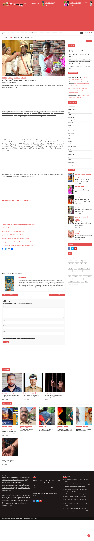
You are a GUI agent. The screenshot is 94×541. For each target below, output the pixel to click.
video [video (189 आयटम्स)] (78, 281)
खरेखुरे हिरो (71, 122)
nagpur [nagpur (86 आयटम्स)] (75, 271)
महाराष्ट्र (12, 33)
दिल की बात (71, 136)
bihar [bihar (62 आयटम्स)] (84, 258)
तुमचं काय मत (71, 133)
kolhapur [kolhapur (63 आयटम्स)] (70, 268)
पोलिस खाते (10, 77)
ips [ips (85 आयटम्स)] (79, 265)
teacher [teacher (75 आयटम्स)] (70, 281)
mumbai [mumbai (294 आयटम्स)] (88, 268)
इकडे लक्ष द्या (71, 112)
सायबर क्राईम (24, 33)
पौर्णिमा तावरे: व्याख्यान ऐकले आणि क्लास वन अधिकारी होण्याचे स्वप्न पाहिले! (18, 224)
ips (13, 273)
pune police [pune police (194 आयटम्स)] (75, 276)
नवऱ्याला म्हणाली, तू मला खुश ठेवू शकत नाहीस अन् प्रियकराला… (71, 496)
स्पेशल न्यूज (54, 33)
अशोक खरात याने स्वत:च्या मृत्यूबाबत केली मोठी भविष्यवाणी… (79, 59)
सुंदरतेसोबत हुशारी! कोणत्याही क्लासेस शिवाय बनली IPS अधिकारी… (17, 200)
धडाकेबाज (41, 33)
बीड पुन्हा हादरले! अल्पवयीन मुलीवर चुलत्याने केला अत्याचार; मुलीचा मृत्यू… (79, 55)
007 (70, 88)
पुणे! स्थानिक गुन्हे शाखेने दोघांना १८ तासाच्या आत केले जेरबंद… (71, 508)
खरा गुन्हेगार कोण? (72, 120)
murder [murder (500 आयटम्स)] (70, 271)
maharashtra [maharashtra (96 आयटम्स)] (81, 268)
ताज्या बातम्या (4, 77)
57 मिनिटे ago (75, 5)
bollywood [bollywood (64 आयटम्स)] (71, 260)
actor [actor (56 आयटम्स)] (75, 258)
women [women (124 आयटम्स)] (70, 284)
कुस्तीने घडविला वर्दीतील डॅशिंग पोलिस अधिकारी (12, 235)
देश (8, 33)
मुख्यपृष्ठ (3, 33)
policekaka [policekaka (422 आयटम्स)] (85, 273)
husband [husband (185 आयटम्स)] (70, 265)
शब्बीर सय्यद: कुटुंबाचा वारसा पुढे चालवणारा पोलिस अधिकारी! (15, 238)
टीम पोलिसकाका (13, 82)
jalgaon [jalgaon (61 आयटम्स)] (86, 265)
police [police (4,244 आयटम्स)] (80, 273)
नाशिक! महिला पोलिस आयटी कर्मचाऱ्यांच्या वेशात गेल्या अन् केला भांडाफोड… (71, 504)
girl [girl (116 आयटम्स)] (85, 263)
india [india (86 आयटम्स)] (75, 265)
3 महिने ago (50, 5)
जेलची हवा (71, 128)
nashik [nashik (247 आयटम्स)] (80, 271)
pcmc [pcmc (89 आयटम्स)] (75, 273)
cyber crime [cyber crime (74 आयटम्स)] (71, 263)
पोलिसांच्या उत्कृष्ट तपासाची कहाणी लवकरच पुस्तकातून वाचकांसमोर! (56, 3)
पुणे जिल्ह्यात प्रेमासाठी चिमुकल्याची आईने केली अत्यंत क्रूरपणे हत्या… (79, 67)
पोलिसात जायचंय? (17, 77)
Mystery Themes (34, 518)
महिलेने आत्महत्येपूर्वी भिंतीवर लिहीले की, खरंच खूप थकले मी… (11, 295)
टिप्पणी (4, 306)
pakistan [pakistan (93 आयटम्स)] (70, 273)
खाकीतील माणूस (33, 33)
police (16, 273)
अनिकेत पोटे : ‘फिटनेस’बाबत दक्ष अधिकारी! (11, 228)
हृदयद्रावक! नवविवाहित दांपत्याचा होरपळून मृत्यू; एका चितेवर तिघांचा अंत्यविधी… (81, 3)
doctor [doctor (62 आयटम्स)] (77, 263)
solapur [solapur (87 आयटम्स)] (70, 278)
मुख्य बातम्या (24, 77)
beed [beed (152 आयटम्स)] (80, 258)
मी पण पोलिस (71, 154)
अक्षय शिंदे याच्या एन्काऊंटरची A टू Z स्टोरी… (80, 88)
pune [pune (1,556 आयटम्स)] (70, 276)
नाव (4, 320)
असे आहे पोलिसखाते (72, 109)
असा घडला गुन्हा (72, 107)
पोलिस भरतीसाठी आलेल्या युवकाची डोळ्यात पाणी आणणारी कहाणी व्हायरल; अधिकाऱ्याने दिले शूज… (79, 62)
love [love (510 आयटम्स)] (75, 268)
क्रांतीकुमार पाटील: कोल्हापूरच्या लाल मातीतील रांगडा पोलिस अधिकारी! (17, 245)
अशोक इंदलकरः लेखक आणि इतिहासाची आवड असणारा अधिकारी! (16, 242)
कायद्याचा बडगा (71, 117)
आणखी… (61, 33)
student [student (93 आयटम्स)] (80, 278)
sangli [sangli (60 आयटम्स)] (85, 276)
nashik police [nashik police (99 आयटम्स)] (86, 271)
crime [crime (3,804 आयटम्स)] (85, 260)
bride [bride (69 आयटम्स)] (76, 260)
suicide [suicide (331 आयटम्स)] (85, 278)
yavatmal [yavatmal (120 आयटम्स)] (76, 284)
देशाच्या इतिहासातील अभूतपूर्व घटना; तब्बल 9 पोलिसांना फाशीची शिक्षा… (73, 511)
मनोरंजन (48, 33)
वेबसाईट (4, 331)
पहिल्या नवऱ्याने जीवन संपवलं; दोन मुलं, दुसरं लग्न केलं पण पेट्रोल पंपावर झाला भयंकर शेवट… (73, 500)
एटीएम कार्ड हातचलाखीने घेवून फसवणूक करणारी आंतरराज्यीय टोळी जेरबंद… (57, 295)
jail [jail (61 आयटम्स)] (82, 265)
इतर (70, 115)
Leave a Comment (7, 273)
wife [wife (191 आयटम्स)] (86, 281)
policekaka (20, 273)
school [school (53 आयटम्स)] (89, 276)
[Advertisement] (47, 20)
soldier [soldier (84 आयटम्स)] (75, 278)
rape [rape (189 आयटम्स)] (80, 276)
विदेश (18, 33)
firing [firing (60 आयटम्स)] (82, 263)
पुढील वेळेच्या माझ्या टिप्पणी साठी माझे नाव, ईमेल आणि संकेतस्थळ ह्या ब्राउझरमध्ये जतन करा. (19, 339)
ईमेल (4, 326)
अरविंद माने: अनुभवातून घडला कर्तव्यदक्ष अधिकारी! (13, 231)
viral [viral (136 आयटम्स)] (82, 281)
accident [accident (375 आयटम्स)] (70, 258)
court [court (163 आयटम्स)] (80, 260)
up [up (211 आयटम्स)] (74, 281)
